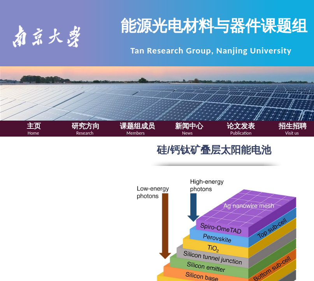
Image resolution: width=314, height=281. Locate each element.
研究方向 (86, 126)
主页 (34, 126)
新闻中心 (189, 126)
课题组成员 (137, 126)
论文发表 (241, 126)
